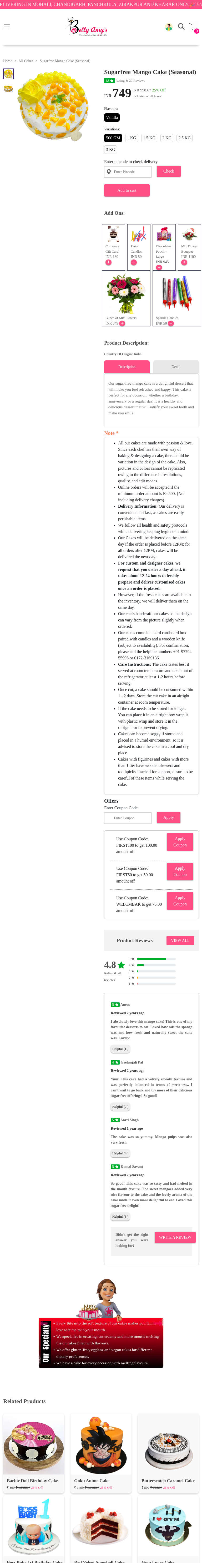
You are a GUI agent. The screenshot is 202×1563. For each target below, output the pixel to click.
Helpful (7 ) (120, 1107)
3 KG (110, 149)
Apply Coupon (180, 841)
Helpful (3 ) (120, 1216)
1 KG (131, 138)
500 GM (113, 138)
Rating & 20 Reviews (124, 80)
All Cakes (25, 61)
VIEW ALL (180, 940)
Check (168, 171)
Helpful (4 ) (120, 1153)
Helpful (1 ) (120, 1049)
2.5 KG (184, 138)
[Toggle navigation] (7, 27)
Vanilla (112, 117)
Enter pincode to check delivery (131, 161)
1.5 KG (149, 138)
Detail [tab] (175, 367)
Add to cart (126, 190)
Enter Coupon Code (121, 808)
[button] (168, 26)
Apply (168, 817)
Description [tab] (126, 367)
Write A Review (175, 1237)
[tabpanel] (151, 398)
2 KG (166, 138)
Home (7, 61)
